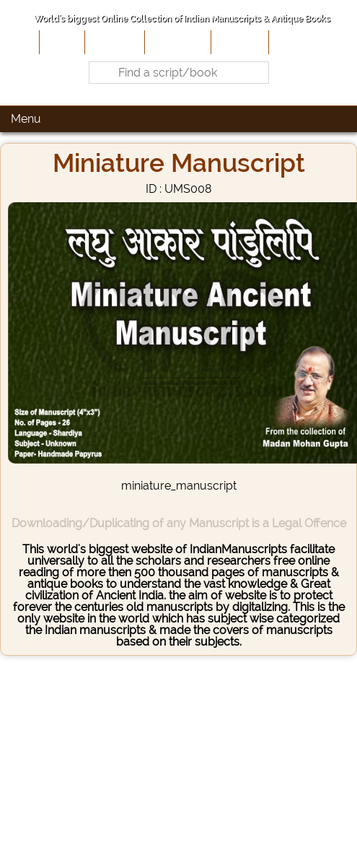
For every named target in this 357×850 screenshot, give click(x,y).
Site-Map (238, 42)
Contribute (176, 42)
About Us (113, 42)
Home (60, 42)
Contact (294, 42)
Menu (26, 119)
